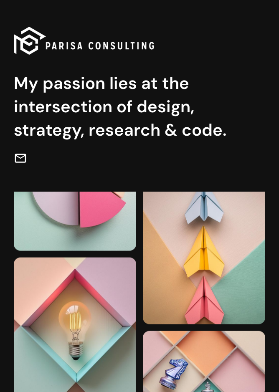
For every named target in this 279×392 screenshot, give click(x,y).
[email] (20, 158)
